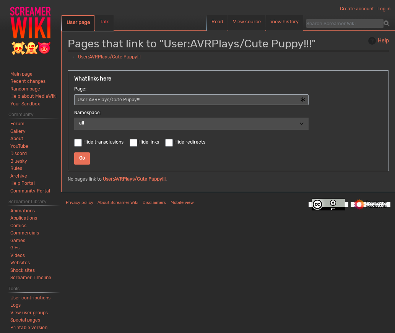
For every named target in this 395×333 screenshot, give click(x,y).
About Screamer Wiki (118, 202)
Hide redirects (189, 142)
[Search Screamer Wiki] (345, 23)
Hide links (148, 142)
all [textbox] (81, 123)
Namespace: (87, 112)
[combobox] (191, 99)
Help (377, 41)
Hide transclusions (103, 142)
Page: (80, 89)
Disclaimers (154, 202)
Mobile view (182, 202)
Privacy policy (79, 202)
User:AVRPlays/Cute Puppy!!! (109, 57)
